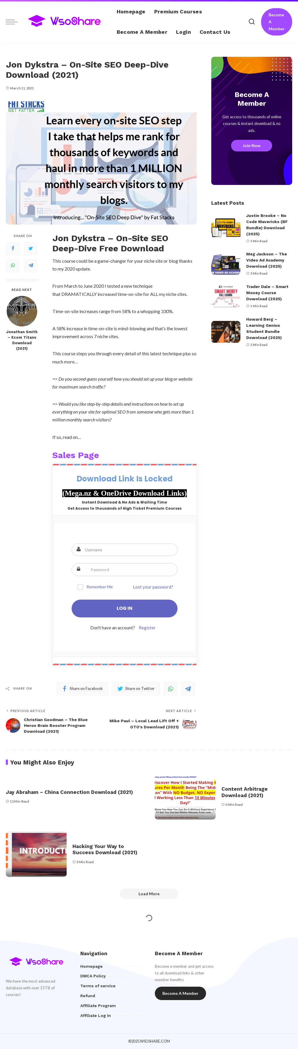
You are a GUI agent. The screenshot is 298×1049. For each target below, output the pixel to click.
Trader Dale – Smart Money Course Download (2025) (267, 292)
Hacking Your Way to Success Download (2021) (104, 849)
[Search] (251, 21)
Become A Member (277, 21)
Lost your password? (153, 586)
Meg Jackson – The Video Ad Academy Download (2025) (266, 260)
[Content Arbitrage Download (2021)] (185, 797)
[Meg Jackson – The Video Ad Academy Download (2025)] (225, 264)
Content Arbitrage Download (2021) (244, 792)
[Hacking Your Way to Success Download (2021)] (36, 854)
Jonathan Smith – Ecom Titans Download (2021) (22, 340)
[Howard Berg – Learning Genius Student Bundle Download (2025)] (225, 332)
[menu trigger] (14, 21)
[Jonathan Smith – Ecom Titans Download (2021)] (22, 311)
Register (147, 627)
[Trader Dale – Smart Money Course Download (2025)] (225, 296)
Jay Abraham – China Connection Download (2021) (69, 792)
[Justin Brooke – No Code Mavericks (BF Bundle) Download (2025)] (225, 228)
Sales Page (75, 455)
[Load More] (149, 894)
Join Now (251, 145)
